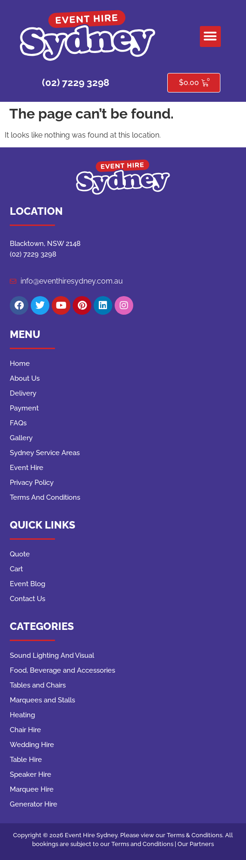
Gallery (21, 438)
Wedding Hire (32, 745)
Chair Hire (25, 730)
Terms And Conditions (45, 497)
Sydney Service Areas (45, 453)
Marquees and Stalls (42, 700)
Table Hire (26, 759)
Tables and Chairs (38, 685)
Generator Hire (33, 804)
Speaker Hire (30, 774)
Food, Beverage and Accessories (62, 670)
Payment (24, 408)
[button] (210, 36)
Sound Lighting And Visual (52, 655)
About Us (25, 378)
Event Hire (26, 467)
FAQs (18, 423)
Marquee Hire (32, 789)
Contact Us (27, 599)
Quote (20, 554)
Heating (22, 715)
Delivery (23, 393)
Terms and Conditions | (144, 843)
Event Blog (27, 584)
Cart (16, 569)
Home (20, 363)
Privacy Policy (32, 482)
